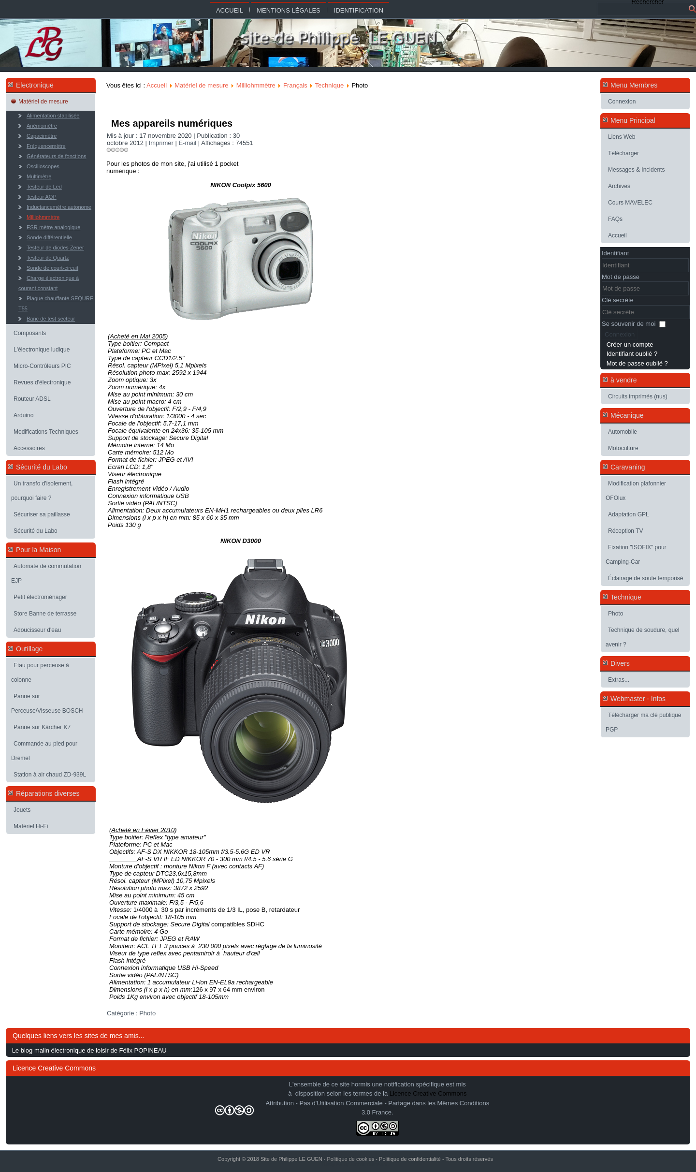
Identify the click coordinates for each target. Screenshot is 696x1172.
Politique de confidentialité (410, 1159)
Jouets (22, 809)
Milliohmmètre (43, 217)
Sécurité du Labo (36, 530)
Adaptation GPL (628, 514)
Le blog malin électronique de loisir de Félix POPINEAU (89, 1050)
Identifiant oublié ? (632, 353)
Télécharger (623, 153)
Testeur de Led (44, 187)
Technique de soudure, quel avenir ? (642, 637)
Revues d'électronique (42, 382)
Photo (147, 1013)
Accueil (229, 10)
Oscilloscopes (43, 166)
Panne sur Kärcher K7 (42, 727)
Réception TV (625, 530)
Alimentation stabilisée (53, 115)
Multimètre (39, 176)
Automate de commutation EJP (46, 573)
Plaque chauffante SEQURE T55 (55, 303)
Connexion (622, 101)
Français (295, 85)
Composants (30, 333)
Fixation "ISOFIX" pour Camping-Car (636, 554)
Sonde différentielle (49, 237)
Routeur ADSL (32, 399)
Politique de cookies (350, 1159)
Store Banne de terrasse (45, 613)
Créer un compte (630, 344)
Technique (329, 85)
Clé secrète (618, 300)
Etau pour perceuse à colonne (40, 672)
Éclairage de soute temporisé (645, 578)
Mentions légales (288, 10)
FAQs (615, 219)
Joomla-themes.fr (368, 1164)
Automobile (622, 431)
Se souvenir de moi (628, 323)
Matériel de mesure (43, 101)
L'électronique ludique (42, 349)
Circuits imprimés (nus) (637, 396)
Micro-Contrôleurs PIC (42, 366)
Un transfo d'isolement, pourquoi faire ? (41, 490)
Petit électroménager (40, 597)
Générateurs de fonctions (57, 156)
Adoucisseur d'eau (37, 630)
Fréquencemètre (46, 146)
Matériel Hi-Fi (31, 826)
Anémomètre (42, 126)
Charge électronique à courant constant (48, 283)
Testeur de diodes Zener (55, 247)
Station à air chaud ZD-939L (50, 774)
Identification (358, 10)
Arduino (23, 415)
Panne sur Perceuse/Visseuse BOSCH (47, 703)
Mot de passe (620, 276)
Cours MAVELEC (630, 202)
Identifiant (615, 253)
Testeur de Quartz (48, 258)
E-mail (188, 142)
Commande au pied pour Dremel (44, 751)
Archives (619, 186)
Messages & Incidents (636, 169)
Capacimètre (42, 136)
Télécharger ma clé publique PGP (643, 722)
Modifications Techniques (46, 431)
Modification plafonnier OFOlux (636, 490)
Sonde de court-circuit (52, 268)
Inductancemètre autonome (59, 207)
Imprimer (162, 142)
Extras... (618, 679)
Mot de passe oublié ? (637, 363)
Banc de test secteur (51, 319)
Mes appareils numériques (171, 123)
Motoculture (623, 448)
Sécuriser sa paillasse (42, 514)
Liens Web (621, 136)
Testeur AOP (42, 197)
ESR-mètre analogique (53, 227)
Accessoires (29, 448)
